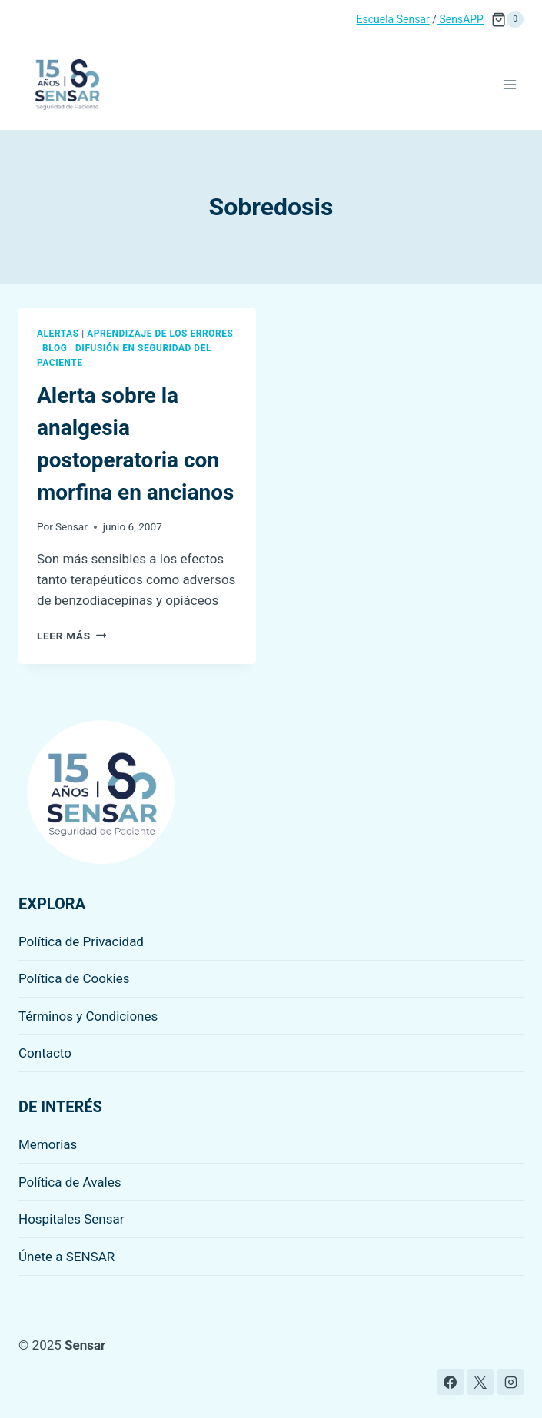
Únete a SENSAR (66, 1256)
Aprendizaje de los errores (160, 333)
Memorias (47, 1144)
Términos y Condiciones (88, 1016)
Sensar (71, 526)
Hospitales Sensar (71, 1219)
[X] (480, 1382)
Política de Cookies (74, 978)
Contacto (44, 1053)
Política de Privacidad (81, 941)
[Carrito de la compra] (507, 19)
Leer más (71, 635)
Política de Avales (69, 1182)
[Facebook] (450, 1382)
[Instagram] (510, 1382)
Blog (54, 348)
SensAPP (460, 19)
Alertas (58, 333)
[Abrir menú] (509, 84)
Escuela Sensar (393, 19)
